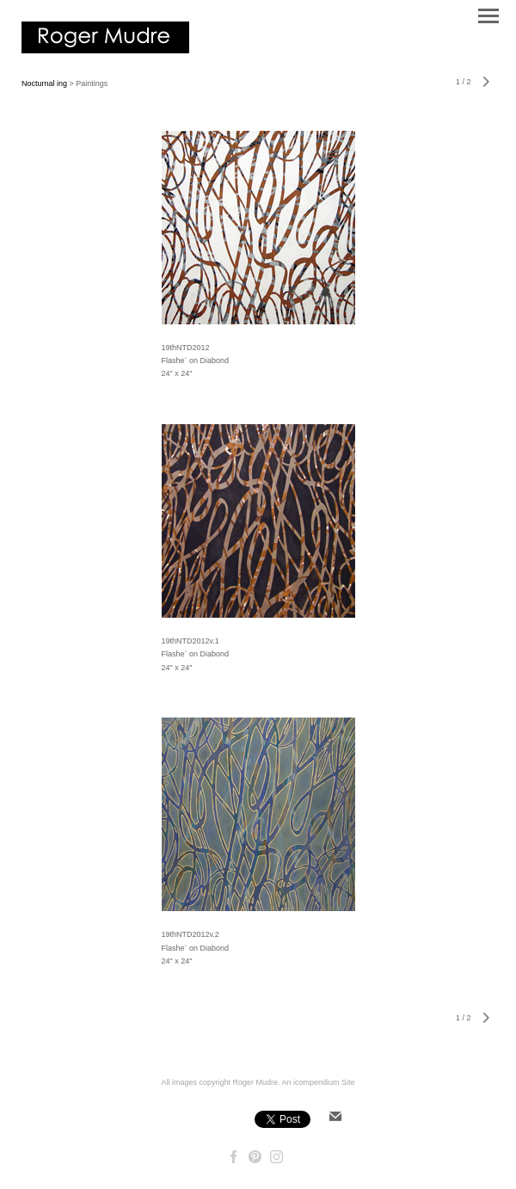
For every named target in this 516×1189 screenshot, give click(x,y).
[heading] (105, 50)
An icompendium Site (318, 1082)
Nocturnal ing (44, 83)
